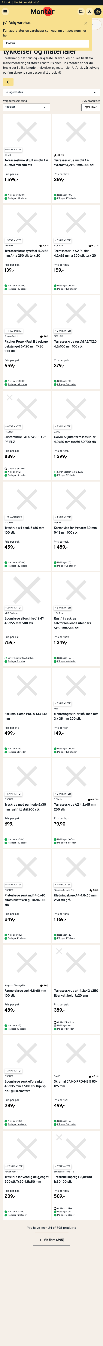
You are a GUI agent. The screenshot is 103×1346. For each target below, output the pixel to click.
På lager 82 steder (66, 475)
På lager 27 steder (66, 938)
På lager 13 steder (17, 475)
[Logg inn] (89, 11)
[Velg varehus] (81, 11)
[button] (51, 92)
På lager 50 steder (66, 384)
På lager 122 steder (17, 565)
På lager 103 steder (67, 198)
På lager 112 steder (17, 1215)
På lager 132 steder (17, 384)
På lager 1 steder (65, 1029)
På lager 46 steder (66, 661)
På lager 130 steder (67, 289)
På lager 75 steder (66, 565)
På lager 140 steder (17, 289)
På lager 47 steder (17, 1029)
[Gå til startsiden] (43, 11)
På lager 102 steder (17, 198)
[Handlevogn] (97, 11)
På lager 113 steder (66, 842)
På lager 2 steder (16, 661)
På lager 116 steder (17, 1124)
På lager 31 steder (17, 752)
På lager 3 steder (65, 1215)
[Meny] (5, 11)
